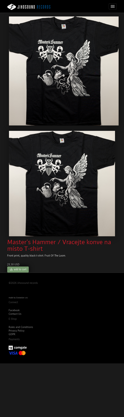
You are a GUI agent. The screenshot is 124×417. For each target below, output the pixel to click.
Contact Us (15, 314)
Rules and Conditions (21, 327)
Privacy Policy (16, 330)
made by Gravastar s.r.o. (18, 298)
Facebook (14, 310)
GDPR (12, 334)
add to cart (18, 269)
